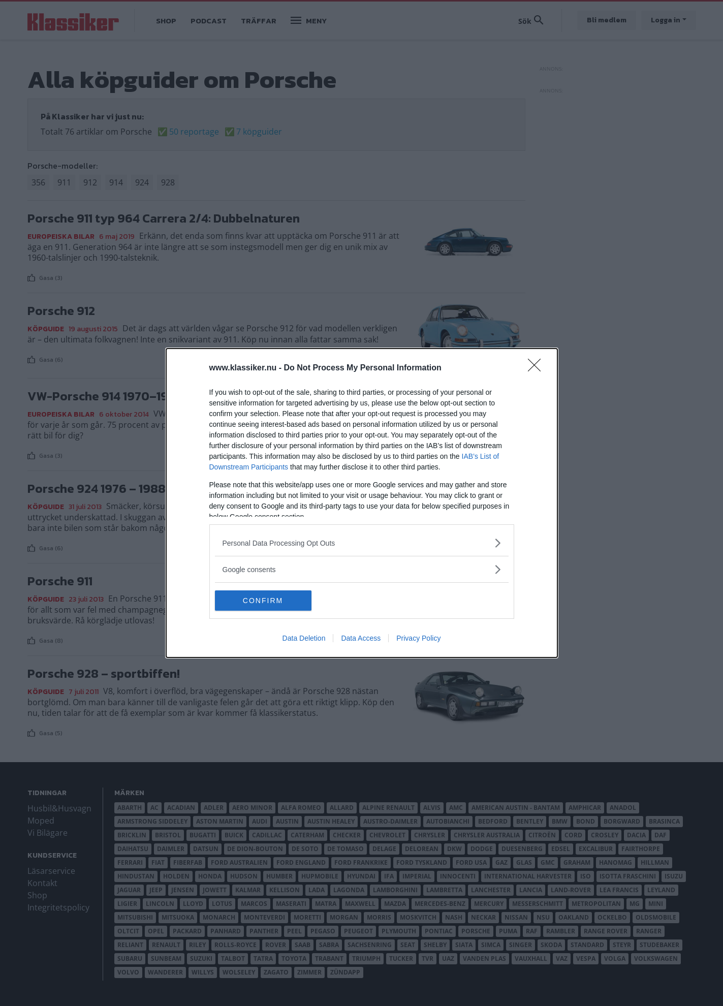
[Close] (537, 368)
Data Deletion (304, 638)
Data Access (361, 638)
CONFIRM (263, 600)
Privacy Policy (418, 638)
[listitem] (362, 543)
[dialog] (361, 503)
